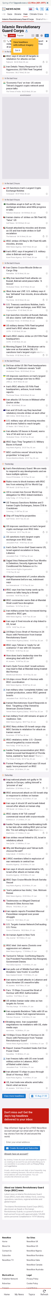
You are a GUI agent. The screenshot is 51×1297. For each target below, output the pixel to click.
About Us (6, 1246)
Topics (32, 1294)
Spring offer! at (24, 3)
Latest (12, 35)
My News (19, 1294)
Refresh (44, 1294)
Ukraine (17, 14)
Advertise (6, 1283)
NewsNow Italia (33, 1260)
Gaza (9, 14)
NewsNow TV (8, 1260)
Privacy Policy (38, 1164)
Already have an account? (16, 1154)
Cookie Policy (32, 1283)
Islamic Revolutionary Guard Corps (18, 19)
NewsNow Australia (35, 1269)
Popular (20, 35)
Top (5, 35)
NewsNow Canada (34, 1265)
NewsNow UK (32, 1241)
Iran (25, 14)
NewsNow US (32, 1246)
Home (4, 1241)
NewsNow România (35, 1255)
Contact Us (7, 1251)
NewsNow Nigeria (34, 1251)
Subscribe (6, 1255)
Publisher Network (10, 1279)
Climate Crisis (36, 14)
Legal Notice (12, 1166)
